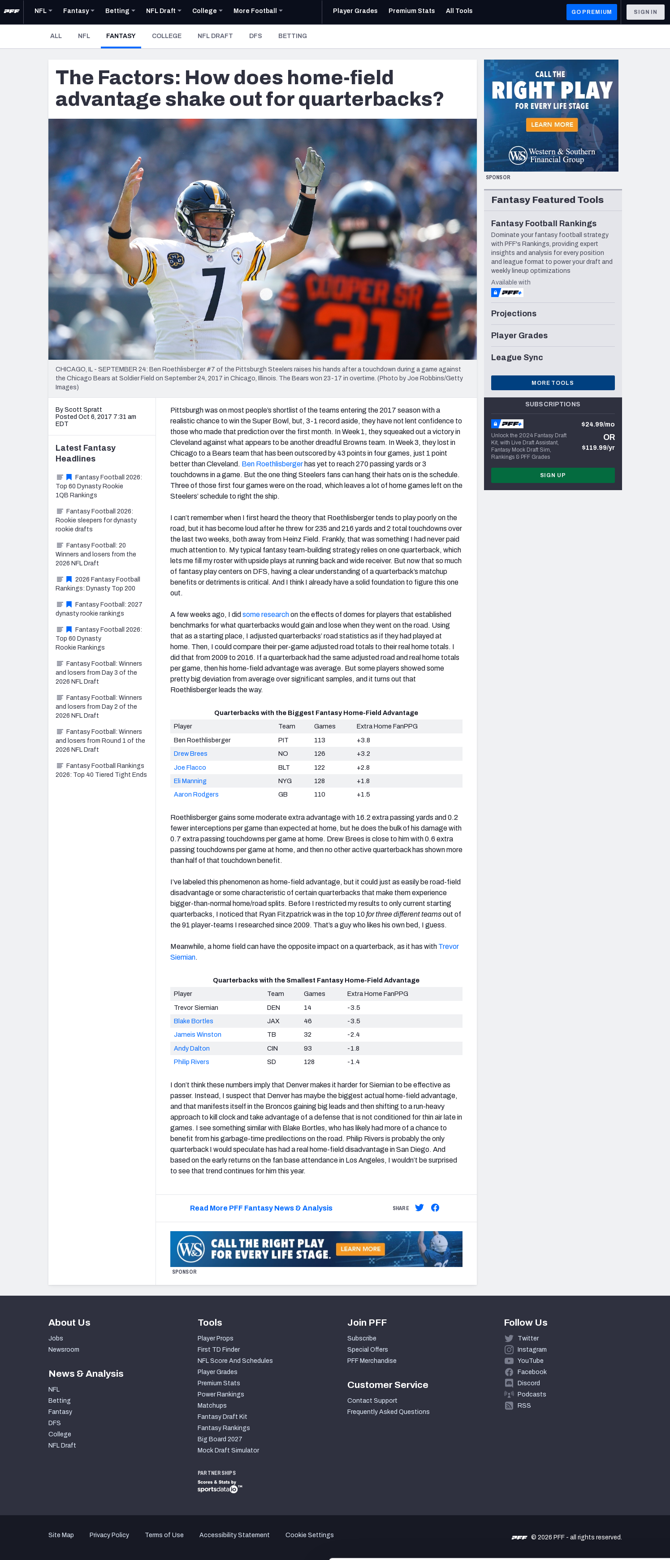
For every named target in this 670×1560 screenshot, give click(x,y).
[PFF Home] (12, 12)
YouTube (531, 1360)
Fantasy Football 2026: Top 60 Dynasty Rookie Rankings (99, 638)
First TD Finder (219, 1349)
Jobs (55, 1338)
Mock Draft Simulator (228, 1450)
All (56, 36)
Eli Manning (190, 780)
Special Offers (367, 1349)
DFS (255, 36)
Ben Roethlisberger (272, 464)
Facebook (532, 1372)
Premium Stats (219, 1383)
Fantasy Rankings (224, 1428)
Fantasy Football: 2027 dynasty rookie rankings (99, 609)
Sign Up (553, 475)
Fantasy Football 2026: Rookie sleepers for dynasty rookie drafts (96, 520)
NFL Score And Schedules (235, 1360)
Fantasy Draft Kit (222, 1416)
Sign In (645, 12)
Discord (529, 1383)
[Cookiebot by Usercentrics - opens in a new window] (58, 1542)
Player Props (215, 1338)
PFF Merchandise (372, 1360)
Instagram (532, 1349)
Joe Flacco (190, 767)
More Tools (553, 383)
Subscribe (361, 1338)
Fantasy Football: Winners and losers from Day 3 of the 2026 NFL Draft (99, 672)
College (167, 36)
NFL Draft (215, 36)
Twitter (528, 1338)
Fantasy (123, 35)
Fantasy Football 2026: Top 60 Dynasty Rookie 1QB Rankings (99, 486)
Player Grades (218, 1372)
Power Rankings (221, 1394)
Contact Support (372, 1400)
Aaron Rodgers (196, 794)
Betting (292, 36)
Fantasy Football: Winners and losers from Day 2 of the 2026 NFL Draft (99, 706)
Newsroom (63, 1349)
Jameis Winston (197, 1034)
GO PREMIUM (591, 12)
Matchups (212, 1405)
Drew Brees (190, 753)
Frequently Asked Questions (388, 1412)
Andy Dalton (192, 1048)
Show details (138, 1542)
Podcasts (532, 1394)
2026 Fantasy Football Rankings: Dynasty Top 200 (98, 584)
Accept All (595, 1479)
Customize (595, 1508)
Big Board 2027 (220, 1439)
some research (265, 614)
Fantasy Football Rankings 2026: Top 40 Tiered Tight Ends (101, 770)
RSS (524, 1405)
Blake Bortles (193, 1021)
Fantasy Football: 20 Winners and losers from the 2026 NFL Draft (96, 554)
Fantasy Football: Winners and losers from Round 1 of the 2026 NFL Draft (100, 740)
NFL (84, 36)
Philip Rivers (191, 1061)
